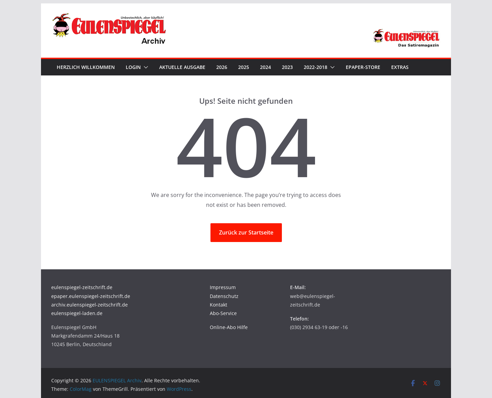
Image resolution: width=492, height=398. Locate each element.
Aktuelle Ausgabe (182, 67)
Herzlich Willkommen (86, 67)
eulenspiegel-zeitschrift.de (81, 287)
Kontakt (218, 304)
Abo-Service (223, 313)
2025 (243, 67)
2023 (287, 67)
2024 (265, 67)
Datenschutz (224, 296)
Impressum (223, 287)
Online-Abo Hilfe (229, 327)
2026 (221, 67)
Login (133, 67)
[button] (144, 67)
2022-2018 (315, 67)
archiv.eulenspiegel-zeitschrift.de (89, 304)
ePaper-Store (363, 67)
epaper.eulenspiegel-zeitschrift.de (90, 296)
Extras (400, 67)
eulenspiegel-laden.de (76, 313)
